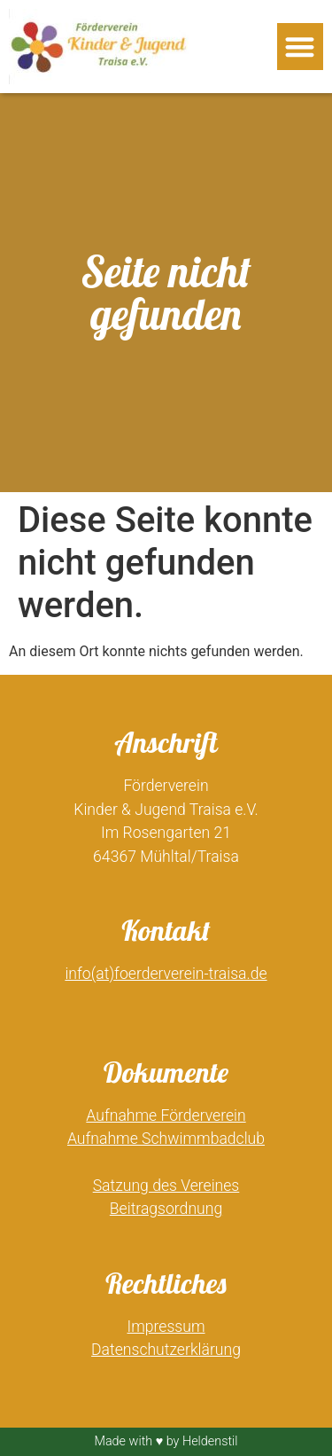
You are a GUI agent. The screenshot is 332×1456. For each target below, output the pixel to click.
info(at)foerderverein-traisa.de (165, 973)
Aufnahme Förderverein (165, 1115)
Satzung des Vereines (166, 1185)
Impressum (166, 1326)
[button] (300, 46)
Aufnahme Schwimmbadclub (166, 1138)
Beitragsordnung (166, 1208)
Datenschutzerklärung (166, 1349)
